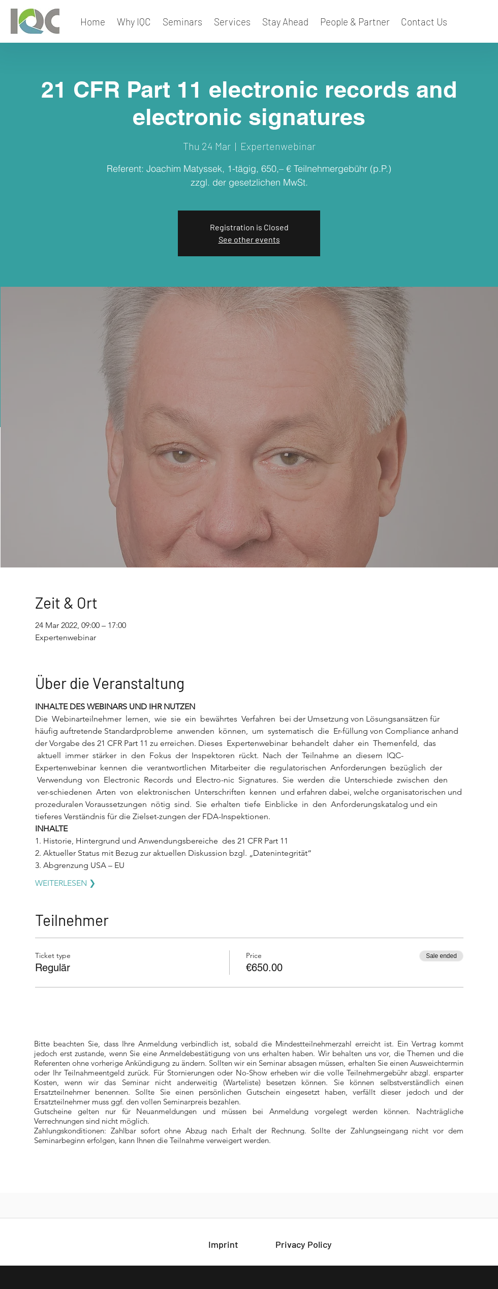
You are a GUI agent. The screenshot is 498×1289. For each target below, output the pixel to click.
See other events (249, 239)
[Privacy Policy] (303, 1245)
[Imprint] (223, 1245)
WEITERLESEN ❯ (65, 883)
